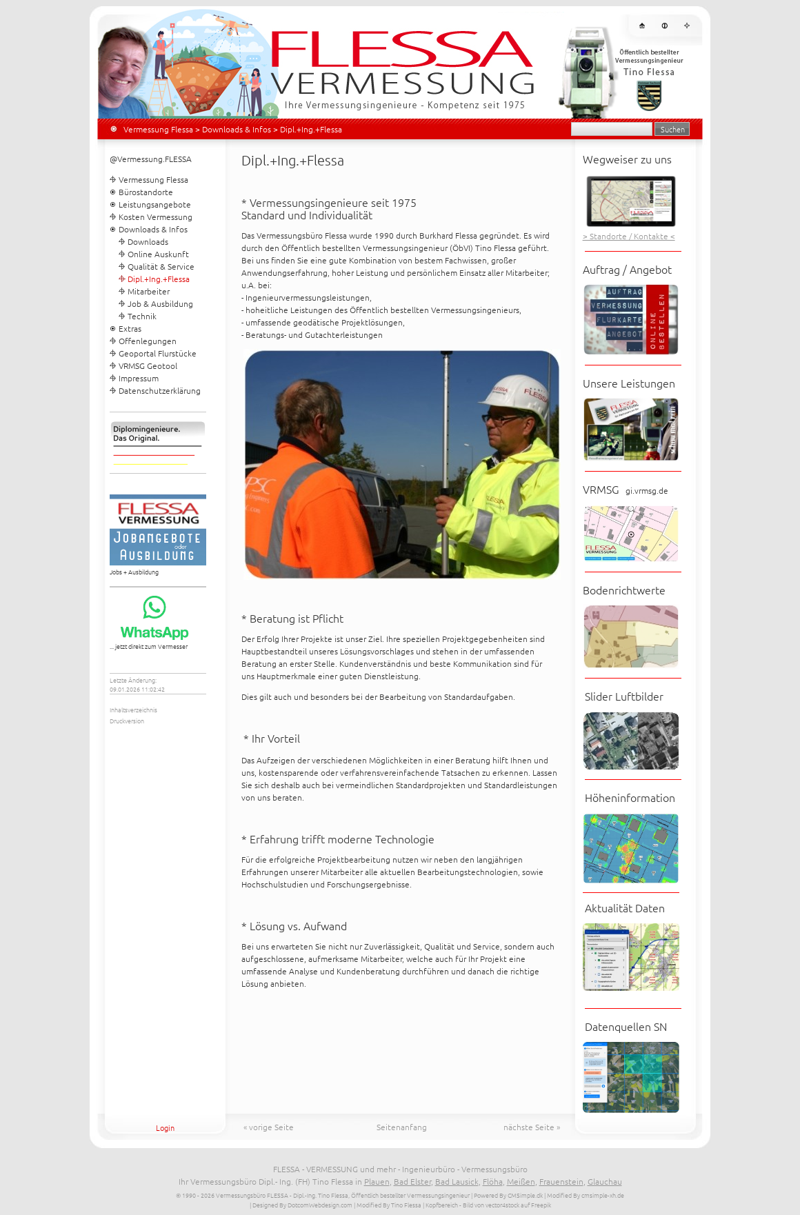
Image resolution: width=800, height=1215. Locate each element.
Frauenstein (561, 1181)
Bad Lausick (457, 1181)
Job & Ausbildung (160, 303)
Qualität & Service (161, 266)
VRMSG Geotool (148, 365)
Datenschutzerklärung (160, 390)
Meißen (521, 1181)
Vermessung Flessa (158, 128)
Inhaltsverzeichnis (133, 709)
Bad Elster (412, 1181)
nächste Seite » (531, 1126)
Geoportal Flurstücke (158, 353)
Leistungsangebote (155, 204)
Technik (142, 315)
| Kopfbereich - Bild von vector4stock (471, 1204)
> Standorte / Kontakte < (629, 235)
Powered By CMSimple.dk (508, 1194)
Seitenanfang (402, 1126)
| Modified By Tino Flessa (387, 1204)
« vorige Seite (268, 1126)
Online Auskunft (158, 253)
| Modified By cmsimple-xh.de (584, 1194)
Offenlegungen (148, 340)
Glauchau (605, 1181)
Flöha (493, 1181)
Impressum (139, 377)
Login (165, 1127)
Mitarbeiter (149, 291)
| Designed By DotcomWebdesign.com (301, 1204)
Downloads (148, 241)
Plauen (377, 1181)
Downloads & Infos (236, 128)
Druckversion (127, 720)
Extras (130, 328)
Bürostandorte (146, 191)
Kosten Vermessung (155, 216)
